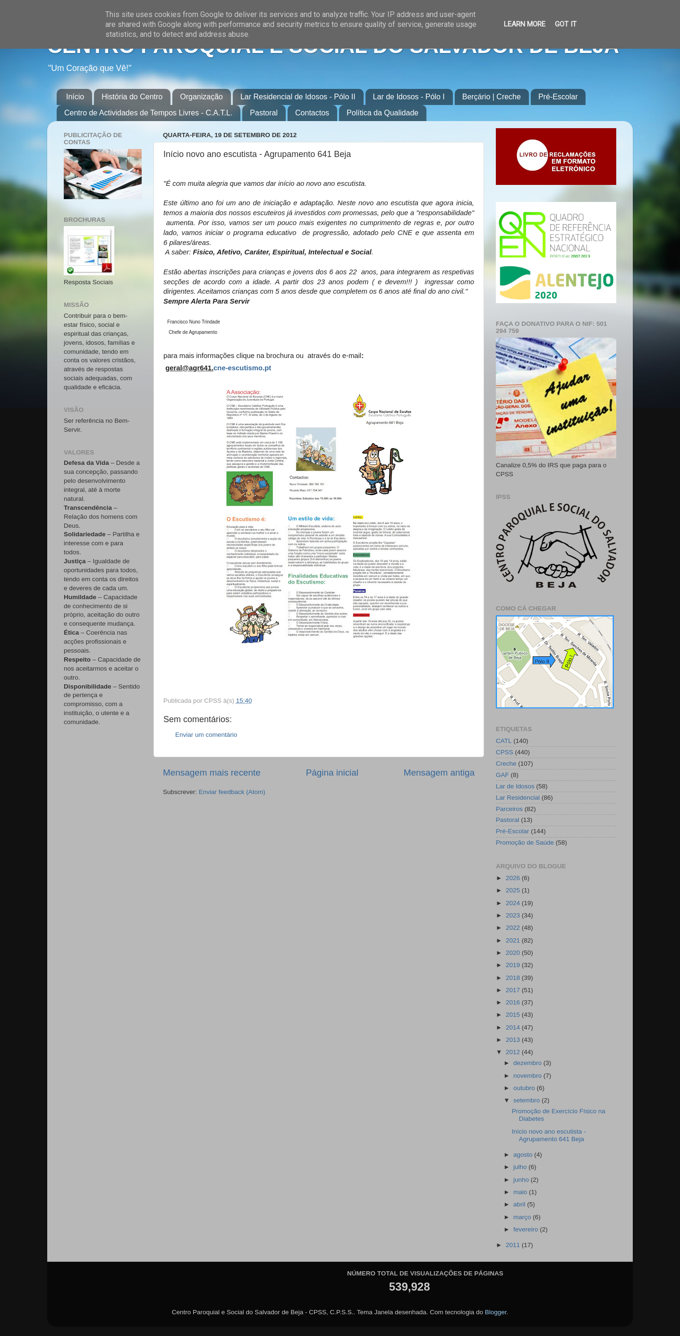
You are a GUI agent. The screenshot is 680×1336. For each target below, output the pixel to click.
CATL (504, 740)
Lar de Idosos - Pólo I (409, 97)
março (523, 1217)
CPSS (504, 752)
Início (75, 97)
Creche (506, 763)
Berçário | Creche (491, 97)
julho (520, 1166)
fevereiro (526, 1229)
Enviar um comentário (206, 734)
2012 (514, 1052)
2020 (514, 952)
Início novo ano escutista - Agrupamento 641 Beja (549, 1135)
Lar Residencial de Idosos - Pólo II (298, 97)
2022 (514, 927)
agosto (523, 1154)
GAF (502, 774)
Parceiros (509, 808)
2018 (514, 977)
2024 (514, 903)
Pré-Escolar (558, 97)
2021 (514, 940)
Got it (566, 24)
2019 (514, 965)
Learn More (524, 24)
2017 (514, 990)
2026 (514, 878)
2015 (514, 1014)
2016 (514, 1002)
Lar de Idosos (515, 786)
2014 (514, 1027)
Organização (201, 97)
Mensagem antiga (439, 772)
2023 (514, 915)
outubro (525, 1088)
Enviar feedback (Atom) (232, 791)
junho (522, 1179)
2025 (514, 890)
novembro (528, 1075)
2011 (514, 1245)
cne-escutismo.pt (242, 368)
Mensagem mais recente (212, 772)
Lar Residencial (518, 797)
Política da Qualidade (382, 113)
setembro (527, 1100)
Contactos (312, 113)
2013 (514, 1039)
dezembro (528, 1062)
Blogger (496, 1312)
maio (521, 1192)
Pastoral (264, 113)
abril (520, 1204)
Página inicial (332, 772)
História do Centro (132, 97)
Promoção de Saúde (525, 842)
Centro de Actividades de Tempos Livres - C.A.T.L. (148, 113)
